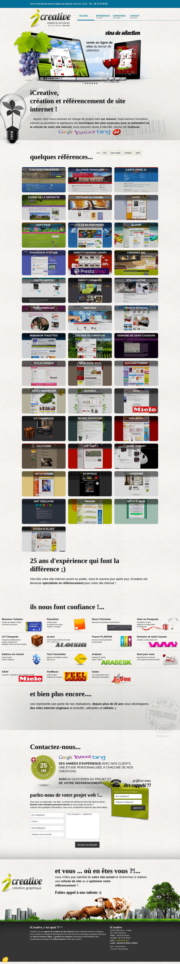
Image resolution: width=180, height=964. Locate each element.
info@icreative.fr (122, 940)
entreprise (128, 153)
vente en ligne (115, 153)
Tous (104, 153)
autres (138, 153)
